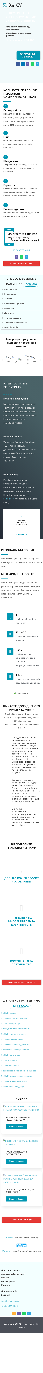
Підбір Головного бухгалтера (14, 1052)
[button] (21, 289)
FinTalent (9, 1319)
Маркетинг (9, 308)
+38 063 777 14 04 (20, 250)
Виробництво (10, 289)
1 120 (19, 668)
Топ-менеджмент (12, 318)
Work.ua (6, 1332)
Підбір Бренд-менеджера (12, 1120)
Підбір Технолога (9, 1094)
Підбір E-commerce (10, 1099)
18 (17, 608)
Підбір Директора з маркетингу (15, 1062)
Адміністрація (11, 327)
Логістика (9, 313)
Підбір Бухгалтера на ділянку (14, 1068)
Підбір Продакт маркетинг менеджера (18, 1105)
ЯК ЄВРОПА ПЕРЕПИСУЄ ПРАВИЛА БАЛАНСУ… (18, 1169)
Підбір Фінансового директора (15, 1083)
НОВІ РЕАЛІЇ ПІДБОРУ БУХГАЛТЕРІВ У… (16, 1221)
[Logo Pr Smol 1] (9, 1346)
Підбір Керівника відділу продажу (16, 1110)
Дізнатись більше (16, 1178)
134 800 (21, 625)
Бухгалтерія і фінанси (14, 304)
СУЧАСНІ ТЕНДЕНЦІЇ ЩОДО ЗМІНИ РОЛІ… (20, 1272)
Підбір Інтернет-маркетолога (14, 1115)
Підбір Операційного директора (15, 1078)
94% (19, 643)
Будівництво (10, 294)
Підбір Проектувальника (12, 1073)
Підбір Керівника (8, 1047)
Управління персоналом (15, 322)
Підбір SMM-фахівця (10, 1057)
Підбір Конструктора (10, 1089)
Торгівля (8, 298)
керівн (8, 492)
